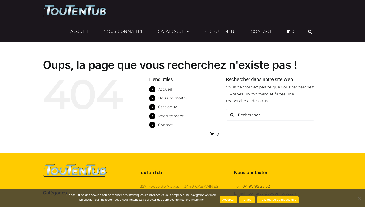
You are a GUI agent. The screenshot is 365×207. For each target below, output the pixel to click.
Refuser (247, 199)
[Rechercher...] (270, 115)
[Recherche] (232, 115)
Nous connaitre (172, 98)
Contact (165, 125)
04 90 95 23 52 (256, 186)
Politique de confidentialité (278, 199)
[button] (310, 31)
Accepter (228, 199)
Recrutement (171, 116)
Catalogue (167, 107)
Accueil (165, 89)
